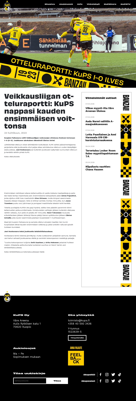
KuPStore (110, 4)
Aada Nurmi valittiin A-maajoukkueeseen (100, 123)
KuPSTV (126, 4)
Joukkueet (66, 4)
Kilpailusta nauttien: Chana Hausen (98, 168)
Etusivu (50, 4)
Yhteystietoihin (77, 338)
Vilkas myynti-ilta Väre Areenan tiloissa (100, 110)
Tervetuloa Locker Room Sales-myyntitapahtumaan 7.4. (102, 153)
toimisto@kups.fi (79, 320)
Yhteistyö (93, 4)
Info (79, 4)
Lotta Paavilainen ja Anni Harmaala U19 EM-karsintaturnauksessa (101, 137)
